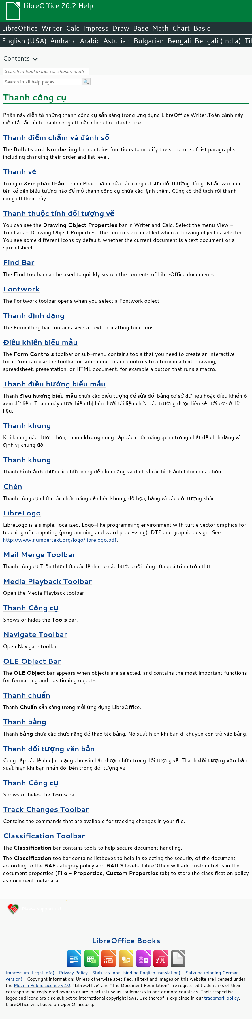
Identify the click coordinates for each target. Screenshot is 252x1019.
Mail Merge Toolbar (39, 554)
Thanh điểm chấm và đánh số (56, 137)
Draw (120, 28)
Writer (51, 28)
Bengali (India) (218, 41)
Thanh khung (27, 425)
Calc (73, 28)
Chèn (12, 486)
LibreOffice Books (126, 940)
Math (160, 28)
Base (140, 28)
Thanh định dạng (34, 315)
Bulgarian (148, 41)
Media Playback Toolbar (47, 581)
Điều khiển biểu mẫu (40, 342)
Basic (201, 28)
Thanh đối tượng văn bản (49, 748)
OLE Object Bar (32, 661)
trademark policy (221, 998)
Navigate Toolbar (35, 634)
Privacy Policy (73, 972)
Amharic (63, 41)
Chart (181, 28)
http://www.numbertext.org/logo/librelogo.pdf (59, 539)
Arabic (90, 41)
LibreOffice (20, 28)
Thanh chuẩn (26, 695)
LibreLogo (22, 513)
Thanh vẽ (19, 171)
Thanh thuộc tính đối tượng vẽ (58, 213)
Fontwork (21, 289)
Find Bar (18, 262)
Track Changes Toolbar (46, 809)
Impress (96, 28)
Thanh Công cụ (30, 608)
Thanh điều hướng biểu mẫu (54, 384)
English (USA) (24, 41)
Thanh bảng (24, 722)
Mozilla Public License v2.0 (42, 985)
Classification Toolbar (44, 836)
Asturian (116, 41)
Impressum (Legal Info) (30, 972)
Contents (16, 58)
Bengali (179, 41)
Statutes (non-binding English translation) (136, 972)
